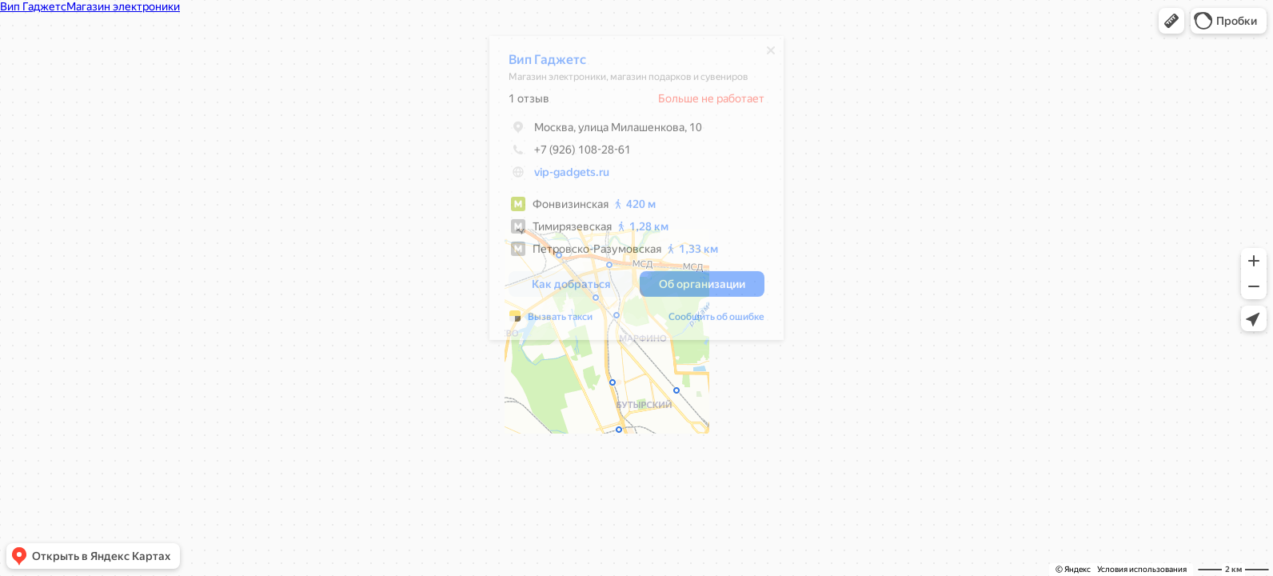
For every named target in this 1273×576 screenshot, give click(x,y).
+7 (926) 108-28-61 (562, 153)
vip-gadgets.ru (563, 176)
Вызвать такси (552, 320)
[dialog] (628, 192)
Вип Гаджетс (539, 63)
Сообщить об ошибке (708, 320)
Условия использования (1142, 569)
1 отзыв (521, 102)
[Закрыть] (762, 54)
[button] (1171, 21)
